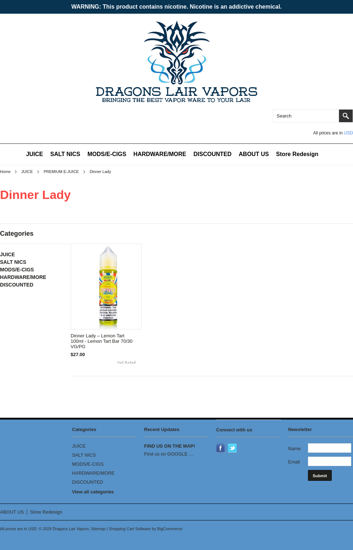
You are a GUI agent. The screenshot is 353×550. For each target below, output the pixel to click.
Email (294, 462)
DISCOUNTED (212, 154)
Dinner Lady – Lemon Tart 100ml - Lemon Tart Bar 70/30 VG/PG (102, 341)
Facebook (221, 449)
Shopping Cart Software (130, 529)
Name (294, 448)
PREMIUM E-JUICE (61, 171)
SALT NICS (65, 154)
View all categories (93, 491)
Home (5, 171)
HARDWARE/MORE (159, 154)
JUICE (34, 154)
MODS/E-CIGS (107, 154)
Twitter (233, 449)
